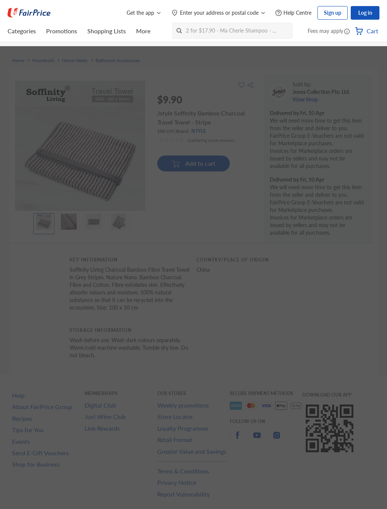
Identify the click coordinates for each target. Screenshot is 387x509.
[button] (347, 31)
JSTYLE (198, 131)
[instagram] (276, 439)
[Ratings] (197, 140)
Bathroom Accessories (118, 60)
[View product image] (44, 221)
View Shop (305, 99)
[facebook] (237, 439)
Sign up (332, 12)
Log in (365, 12)
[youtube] (257, 439)
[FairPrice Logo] (29, 13)
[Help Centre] (293, 13)
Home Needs (75, 60)
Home (18, 60)
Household (43, 60)
